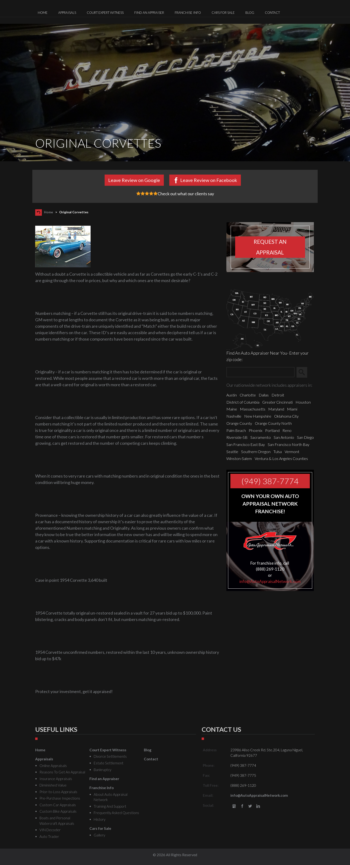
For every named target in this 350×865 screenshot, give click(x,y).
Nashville (233, 416)
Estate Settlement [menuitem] (108, 763)
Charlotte (248, 395)
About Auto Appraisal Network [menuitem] (110, 797)
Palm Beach (236, 430)
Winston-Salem (239, 458)
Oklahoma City (286, 416)
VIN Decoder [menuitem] (50, 830)
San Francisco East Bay (245, 444)
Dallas (264, 395)
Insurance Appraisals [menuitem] (55, 779)
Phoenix (255, 430)
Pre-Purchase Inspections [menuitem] (59, 798)
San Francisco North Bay (288, 444)
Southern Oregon (256, 451)
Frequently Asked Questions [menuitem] (116, 813)
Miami (292, 409)
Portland (272, 430)
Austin (231, 395)
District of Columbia (242, 402)
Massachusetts (252, 409)
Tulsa (277, 451)
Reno (287, 430)
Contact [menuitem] (272, 13)
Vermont (292, 451)
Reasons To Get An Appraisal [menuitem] (62, 772)
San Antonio (284, 437)
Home (48, 212)
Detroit (278, 395)
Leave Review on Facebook (208, 180)
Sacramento (260, 437)
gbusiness (234, 806)
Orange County (239, 423)
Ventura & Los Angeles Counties (281, 458)
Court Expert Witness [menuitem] (105, 13)
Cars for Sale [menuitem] (223, 13)
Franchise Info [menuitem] (188, 13)
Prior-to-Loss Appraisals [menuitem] (58, 792)
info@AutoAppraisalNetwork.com (270, 581)
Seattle (232, 451)
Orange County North (273, 423)
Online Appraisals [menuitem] (53, 765)
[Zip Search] (260, 372)
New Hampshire (257, 416)
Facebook (242, 806)
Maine (231, 409)
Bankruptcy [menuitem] (102, 769)
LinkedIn (258, 806)
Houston (303, 402)
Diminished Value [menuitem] (53, 785)
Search (304, 372)
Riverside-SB (237, 437)
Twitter (250, 806)
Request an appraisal (270, 247)
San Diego (305, 437)
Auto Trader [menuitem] (49, 836)
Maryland (276, 409)
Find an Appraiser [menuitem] (149, 13)
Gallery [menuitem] (99, 835)
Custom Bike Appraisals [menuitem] (58, 811)
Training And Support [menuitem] (110, 806)
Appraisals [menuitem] (67, 13)
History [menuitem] (99, 819)
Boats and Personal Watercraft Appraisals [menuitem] (56, 821)
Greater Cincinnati (277, 402)
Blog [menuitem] (249, 13)
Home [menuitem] (43, 13)
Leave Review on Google (134, 180)
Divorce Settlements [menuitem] (110, 756)
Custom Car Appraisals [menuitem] (57, 805)
